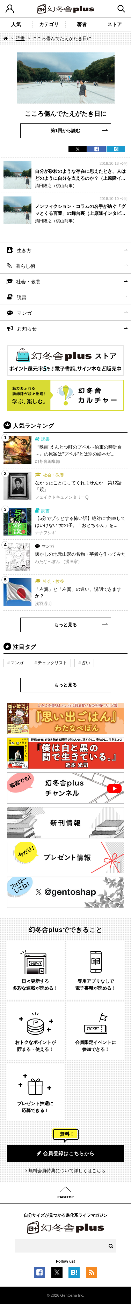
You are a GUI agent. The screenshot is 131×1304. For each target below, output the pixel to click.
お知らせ (27, 328)
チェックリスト (52, 662)
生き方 (24, 250)
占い (86, 662)
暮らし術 (25, 266)
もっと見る (65, 624)
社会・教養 (28, 281)
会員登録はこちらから (66, 1153)
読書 (20, 38)
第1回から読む (65, 130)
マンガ (24, 313)
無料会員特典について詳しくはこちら (66, 1170)
